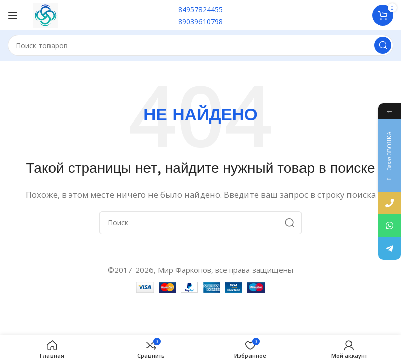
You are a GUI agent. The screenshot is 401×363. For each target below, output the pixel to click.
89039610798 (200, 21)
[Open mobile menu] (13, 15)
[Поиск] (200, 45)
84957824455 (200, 9)
